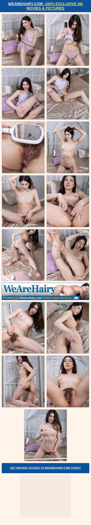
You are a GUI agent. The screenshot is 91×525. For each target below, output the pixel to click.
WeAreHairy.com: (45, 6)
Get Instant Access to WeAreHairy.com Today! (45, 468)
